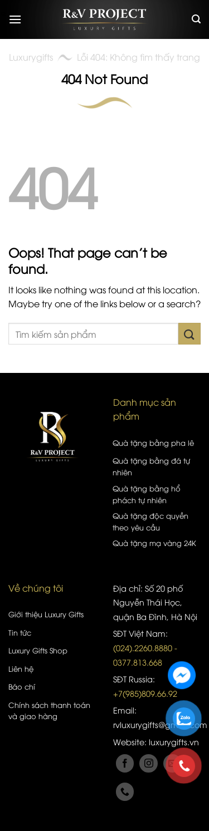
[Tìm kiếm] (196, 19)
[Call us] (125, 792)
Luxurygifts (31, 57)
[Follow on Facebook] (125, 763)
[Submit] (189, 334)
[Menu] (15, 19)
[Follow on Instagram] (148, 763)
